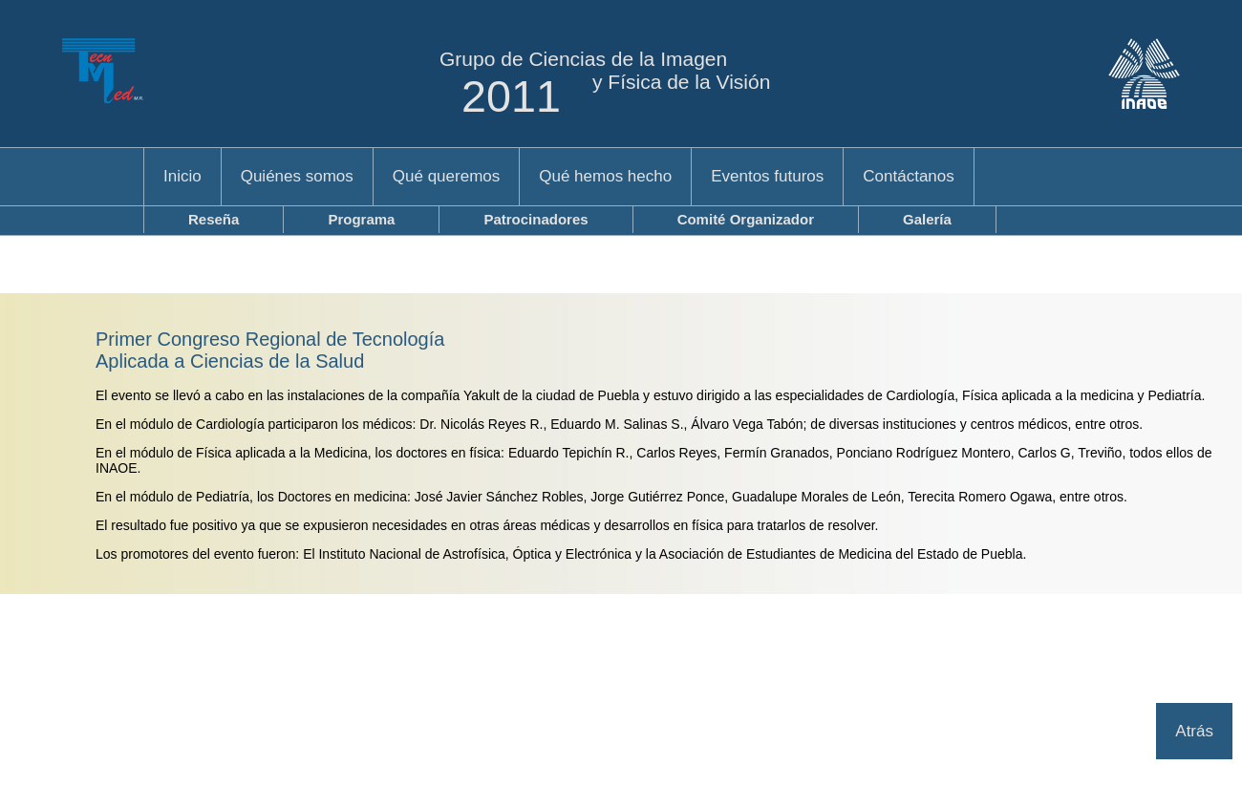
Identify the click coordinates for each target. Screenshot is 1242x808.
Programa (361, 219)
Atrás (1194, 731)
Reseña (213, 219)
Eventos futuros (767, 176)
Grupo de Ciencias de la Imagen (583, 59)
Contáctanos (908, 176)
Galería (927, 219)
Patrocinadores (535, 219)
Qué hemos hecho (605, 176)
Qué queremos (446, 176)
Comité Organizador (745, 219)
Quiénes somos (297, 176)
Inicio (182, 176)
